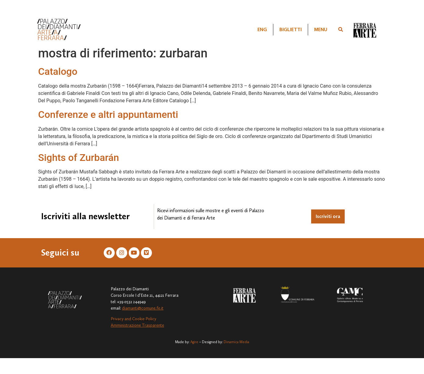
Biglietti (290, 29)
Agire (194, 342)
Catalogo (57, 71)
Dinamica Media (236, 342)
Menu (320, 29)
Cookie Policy (144, 318)
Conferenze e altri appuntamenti (108, 114)
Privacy (117, 318)
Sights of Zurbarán (78, 157)
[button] (340, 29)
